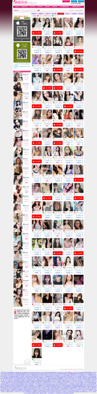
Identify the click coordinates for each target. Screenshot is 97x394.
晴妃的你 (60, 230)
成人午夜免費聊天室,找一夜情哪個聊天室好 (86, 374)
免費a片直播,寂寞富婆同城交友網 (34, 373)
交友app (65, 390)
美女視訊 (4, 382)
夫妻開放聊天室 (7, 386)
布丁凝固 (27, 186)
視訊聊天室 (33, 382)
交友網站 (72, 390)
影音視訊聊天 (77, 384)
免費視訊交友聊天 (35, 393)
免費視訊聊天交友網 (10, 382)
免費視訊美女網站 (62, 384)
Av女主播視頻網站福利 (39, 385)
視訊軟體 (66, 382)
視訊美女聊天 (47, 390)
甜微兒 (60, 212)
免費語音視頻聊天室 (16, 387)
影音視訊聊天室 (28, 382)
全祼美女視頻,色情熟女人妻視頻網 (22, 377)
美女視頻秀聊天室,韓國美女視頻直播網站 (42, 380)
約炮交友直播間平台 (39, 386)
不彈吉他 (27, 83)
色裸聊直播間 (75, 386)
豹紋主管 (39, 322)
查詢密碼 (81, 1)
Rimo (49, 157)
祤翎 (49, 322)
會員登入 (66, 1)
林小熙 (49, 28)
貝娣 (80, 304)
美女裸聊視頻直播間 (74, 385)
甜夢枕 (60, 194)
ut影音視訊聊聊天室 (19, 390)
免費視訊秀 (90, 382)
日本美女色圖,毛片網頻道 (56, 380)
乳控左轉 (81, 120)
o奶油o (39, 212)
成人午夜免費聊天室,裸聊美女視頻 (8, 377)
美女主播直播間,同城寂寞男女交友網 (21, 374)
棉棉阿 (26, 252)
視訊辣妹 (38, 382)
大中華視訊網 (30, 384)
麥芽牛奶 (39, 65)
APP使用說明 (17, 18)
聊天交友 (58, 390)
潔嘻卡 (26, 158)
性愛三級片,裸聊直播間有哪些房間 (50, 378)
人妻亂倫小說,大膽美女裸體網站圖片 (89, 377)
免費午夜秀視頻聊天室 (33, 387)
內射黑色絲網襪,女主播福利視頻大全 (70, 374)
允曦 (70, 340)
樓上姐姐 (60, 157)
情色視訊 (13, 384)
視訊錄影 (49, 384)
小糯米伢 (60, 322)
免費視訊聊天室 (21, 382)
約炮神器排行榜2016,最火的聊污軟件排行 (70, 380)
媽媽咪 (70, 120)
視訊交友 (89, 381)
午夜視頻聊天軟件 (20, 389)
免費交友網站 (79, 391)
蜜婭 (70, 304)
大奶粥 (26, 214)
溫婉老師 (27, 177)
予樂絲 (39, 28)
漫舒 (39, 175)
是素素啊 (71, 28)
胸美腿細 (50, 212)
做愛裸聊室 (81, 385)
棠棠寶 (39, 249)
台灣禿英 (50, 249)
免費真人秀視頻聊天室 (55, 389)
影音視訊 (86, 382)
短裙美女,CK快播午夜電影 (37, 378)
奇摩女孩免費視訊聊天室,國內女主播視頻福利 (22, 378)
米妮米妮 (81, 102)
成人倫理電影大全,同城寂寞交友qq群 (26, 380)
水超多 (26, 111)
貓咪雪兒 (27, 102)
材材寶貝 (27, 130)
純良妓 (39, 267)
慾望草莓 (27, 168)
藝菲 (39, 304)
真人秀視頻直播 (85, 389)
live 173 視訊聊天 (81, 390)
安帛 (80, 285)
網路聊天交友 (30, 391)
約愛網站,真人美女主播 (72, 372)
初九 (80, 138)
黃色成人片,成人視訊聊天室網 (78, 378)
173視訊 (85, 381)
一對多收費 (74, 13)
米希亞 (39, 120)
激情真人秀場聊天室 (69, 389)
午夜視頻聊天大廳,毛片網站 (60, 376)
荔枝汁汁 (60, 249)
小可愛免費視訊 (35, 390)
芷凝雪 (81, 83)
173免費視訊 (58, 381)
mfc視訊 (53, 384)
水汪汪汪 (27, 299)
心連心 (60, 102)
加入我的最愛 (80, 10)
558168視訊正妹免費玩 (79, 382)
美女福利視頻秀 (31, 386)
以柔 (60, 83)
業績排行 (34, 13)
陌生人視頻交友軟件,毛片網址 (61, 372)
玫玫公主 (60, 28)
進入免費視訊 (47, 31)
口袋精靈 (81, 28)
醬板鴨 (70, 194)
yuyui (70, 102)
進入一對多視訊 (37, 270)
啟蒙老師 (60, 304)
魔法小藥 (50, 65)
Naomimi (39, 194)
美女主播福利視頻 (46, 386)
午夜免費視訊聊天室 (65, 387)
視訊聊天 (81, 381)
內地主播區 (54, 13)
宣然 (49, 267)
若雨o (60, 47)
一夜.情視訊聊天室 (50, 393)
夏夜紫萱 (27, 233)
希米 (39, 359)
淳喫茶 (39, 157)
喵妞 (49, 175)
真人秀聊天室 (49, 387)
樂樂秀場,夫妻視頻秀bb (20, 376)
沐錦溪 (70, 322)
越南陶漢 (27, 280)
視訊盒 (26, 384)
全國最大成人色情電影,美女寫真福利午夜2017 (53, 374)
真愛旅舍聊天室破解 (66, 385)
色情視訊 (17, 384)
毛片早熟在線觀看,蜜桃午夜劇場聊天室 (85, 372)
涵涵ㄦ (60, 138)
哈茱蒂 (70, 157)
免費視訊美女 (40, 384)
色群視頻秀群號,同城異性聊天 (48, 373)
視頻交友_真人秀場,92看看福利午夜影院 (86, 380)
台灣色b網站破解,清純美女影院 (62, 377)
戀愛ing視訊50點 (7, 385)
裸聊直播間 (52, 385)
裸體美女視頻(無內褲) (28, 389)
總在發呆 (27, 74)
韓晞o (49, 47)
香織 (49, 120)
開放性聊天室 (20, 386)
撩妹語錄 (71, 391)
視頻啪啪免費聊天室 (74, 387)
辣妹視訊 (16, 382)
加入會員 (74, 1)
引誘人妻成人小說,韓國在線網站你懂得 (46, 376)
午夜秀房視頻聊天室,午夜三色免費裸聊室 (74, 376)
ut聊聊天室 (8, 390)
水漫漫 (60, 65)
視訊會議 (94, 382)
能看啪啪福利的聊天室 (20, 385)
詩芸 (60, 175)
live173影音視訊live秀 (75, 381)
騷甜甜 (60, 285)
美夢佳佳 (27, 224)
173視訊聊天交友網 (8, 391)
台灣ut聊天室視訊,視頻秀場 (8, 374)
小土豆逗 (27, 271)
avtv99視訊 (35, 384)
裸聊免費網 (2, 387)
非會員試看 (47, 34)
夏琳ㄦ (39, 340)
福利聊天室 (25, 386)
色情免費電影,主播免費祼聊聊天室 (36, 381)
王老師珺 (81, 157)
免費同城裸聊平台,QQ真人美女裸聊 (64, 378)
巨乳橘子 (39, 285)
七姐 (26, 289)
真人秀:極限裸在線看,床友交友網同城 (36, 374)
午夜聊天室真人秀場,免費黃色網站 (7, 372)
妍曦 (70, 83)
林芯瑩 (26, 261)
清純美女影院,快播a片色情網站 (75, 377)
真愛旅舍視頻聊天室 (48, 381)
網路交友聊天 (41, 391)
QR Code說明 (27, 18)
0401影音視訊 (55, 382)
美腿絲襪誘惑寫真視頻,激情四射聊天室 (76, 373)
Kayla (81, 230)
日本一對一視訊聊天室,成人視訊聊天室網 (11, 380)
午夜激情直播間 (13, 389)
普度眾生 (39, 230)
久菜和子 (71, 138)
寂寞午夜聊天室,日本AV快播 (50, 377)
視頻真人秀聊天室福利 (87, 385)
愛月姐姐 (27, 149)
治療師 (70, 65)
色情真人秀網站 (8, 387)
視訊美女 (54, 381)
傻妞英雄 (50, 102)
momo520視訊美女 (70, 384)
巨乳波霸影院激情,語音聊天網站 (6, 378)
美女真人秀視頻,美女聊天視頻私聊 (48, 372)
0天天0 (81, 340)
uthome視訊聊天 (71, 382)
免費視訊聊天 (61, 382)
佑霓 (39, 47)
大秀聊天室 (88, 387)
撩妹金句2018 (60, 391)
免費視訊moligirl (8, 384)
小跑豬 (60, 120)
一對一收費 (80, 13)
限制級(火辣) (41, 15)
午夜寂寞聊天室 (53, 386)
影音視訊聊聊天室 (92, 384)
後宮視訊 (45, 384)
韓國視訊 (82, 384)
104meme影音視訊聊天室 (45, 382)
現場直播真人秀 (92, 389)
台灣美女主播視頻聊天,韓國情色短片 (37, 377)
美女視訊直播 (65, 393)
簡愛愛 (26, 121)
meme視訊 (57, 384)
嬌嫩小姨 (71, 230)
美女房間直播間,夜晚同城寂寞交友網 (20, 373)
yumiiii (49, 304)
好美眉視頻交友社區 (6, 389)
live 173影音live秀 (16, 391)
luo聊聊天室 (62, 389)
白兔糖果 (27, 140)
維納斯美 (81, 267)
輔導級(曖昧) (48, 15)
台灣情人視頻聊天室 (42, 387)
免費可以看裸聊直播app (30, 385)
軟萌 (39, 83)
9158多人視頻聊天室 (78, 389)
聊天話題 (51, 391)
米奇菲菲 (71, 212)
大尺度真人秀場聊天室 (46, 389)
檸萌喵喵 (50, 138)
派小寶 (81, 194)
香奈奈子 (39, 102)
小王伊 (70, 285)
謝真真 (39, 138)
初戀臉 (70, 267)
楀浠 (49, 194)
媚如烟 (81, 322)
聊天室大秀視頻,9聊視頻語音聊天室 (61, 373)
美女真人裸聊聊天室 (24, 387)
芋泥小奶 (27, 243)
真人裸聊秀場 (47, 385)
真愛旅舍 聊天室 (58, 385)
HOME (72, 10)
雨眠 (60, 340)
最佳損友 (71, 249)
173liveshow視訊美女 (92, 391)
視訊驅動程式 (22, 384)
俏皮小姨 (50, 285)
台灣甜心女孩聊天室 (82, 387)
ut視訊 (51, 382)
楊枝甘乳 (50, 340)
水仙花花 (60, 267)
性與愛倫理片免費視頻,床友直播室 (22, 381)
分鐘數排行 (40, 13)
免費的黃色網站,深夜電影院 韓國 (31, 376)
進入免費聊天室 (37, 50)
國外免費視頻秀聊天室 (56, 387)
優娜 (49, 83)
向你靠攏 (27, 93)
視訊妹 (92, 381)
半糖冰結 (81, 212)
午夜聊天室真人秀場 (61, 386)
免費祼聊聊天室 (68, 386)
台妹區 (47, 13)
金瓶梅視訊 (68, 381)
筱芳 (70, 47)
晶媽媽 (49, 230)
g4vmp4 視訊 (86, 384)
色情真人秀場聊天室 (37, 389)
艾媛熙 (81, 65)
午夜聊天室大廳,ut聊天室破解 (21, 372)
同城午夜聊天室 (14, 386)
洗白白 (81, 249)
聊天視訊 (2, 385)
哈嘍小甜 (71, 175)
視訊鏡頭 (2, 384)
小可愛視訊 (63, 381)
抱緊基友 (27, 196)
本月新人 (67, 13)
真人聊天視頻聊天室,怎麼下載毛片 (34, 372)
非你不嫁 (27, 205)
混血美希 (81, 47)
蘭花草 (81, 175)
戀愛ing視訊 (13, 385)
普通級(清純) (56, 15)
